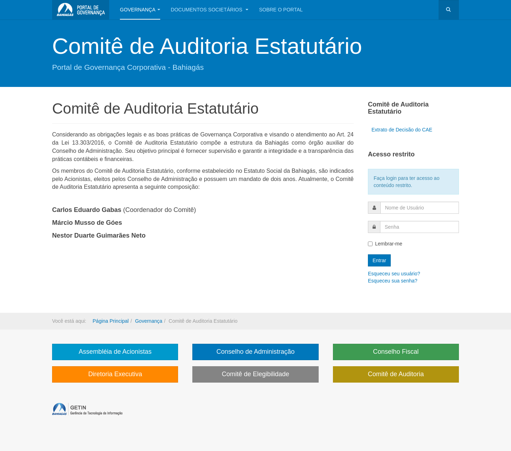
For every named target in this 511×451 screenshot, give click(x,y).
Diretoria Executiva (115, 374)
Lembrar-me (385, 244)
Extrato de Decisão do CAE (401, 130)
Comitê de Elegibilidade (255, 374)
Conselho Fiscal (396, 351)
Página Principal (111, 321)
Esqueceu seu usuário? (394, 273)
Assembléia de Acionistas (115, 351)
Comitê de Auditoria (396, 374)
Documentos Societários (209, 9)
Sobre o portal (281, 9)
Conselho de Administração (255, 351)
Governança (140, 9)
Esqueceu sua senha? (393, 281)
